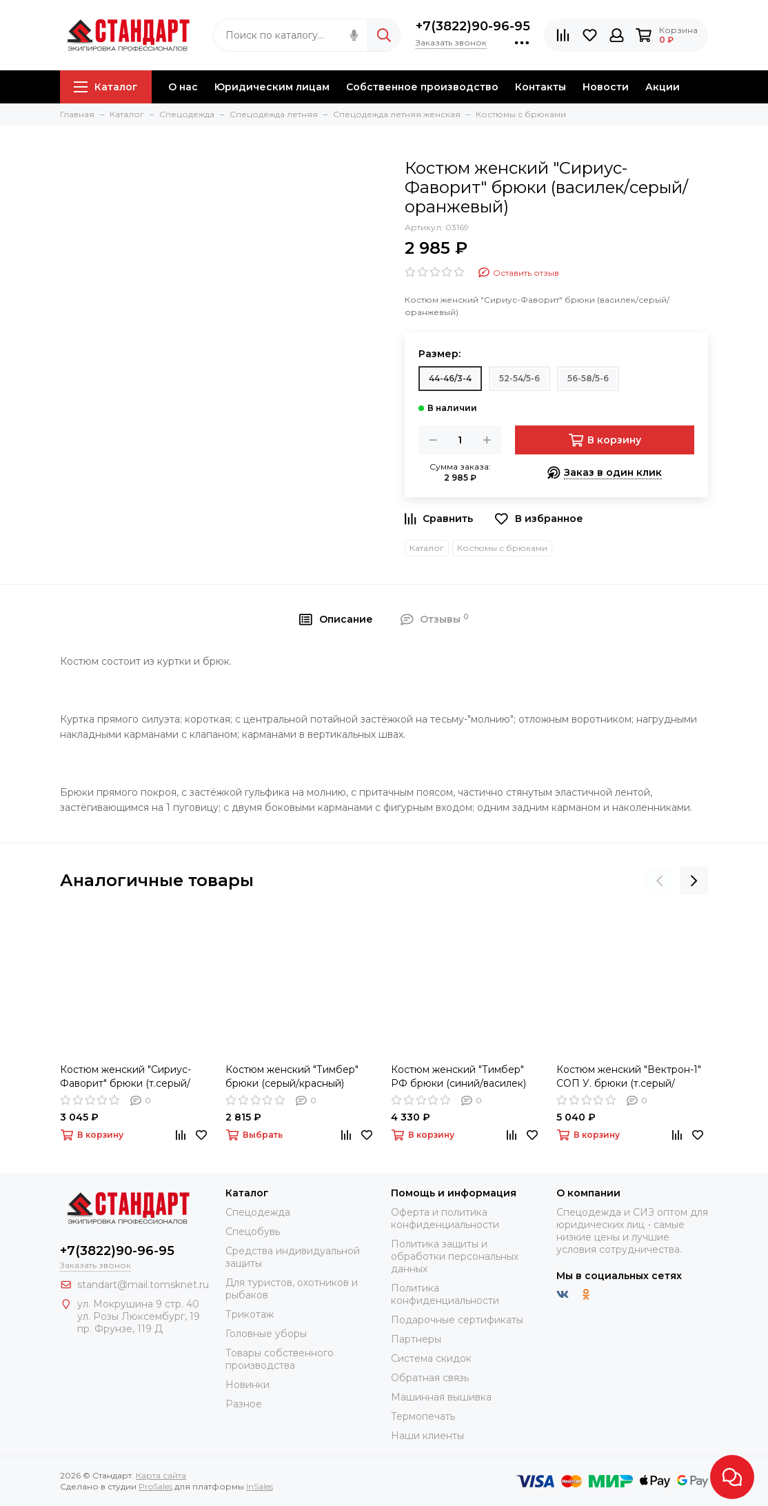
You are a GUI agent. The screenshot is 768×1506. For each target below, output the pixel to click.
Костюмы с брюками (502, 548)
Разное (243, 1404)
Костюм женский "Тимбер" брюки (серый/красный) (291, 1076)
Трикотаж (249, 1314)
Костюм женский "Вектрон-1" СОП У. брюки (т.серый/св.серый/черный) (628, 1076)
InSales (259, 1486)
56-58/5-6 (588, 378)
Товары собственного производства (279, 1359)
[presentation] (660, 880)
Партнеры (416, 1339)
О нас (183, 87)
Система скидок (431, 1358)
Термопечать (423, 1416)
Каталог (106, 87)
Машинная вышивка (441, 1397)
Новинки (247, 1384)
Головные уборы (266, 1333)
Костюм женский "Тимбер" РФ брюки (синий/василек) (458, 1076)
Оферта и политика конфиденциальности (445, 1218)
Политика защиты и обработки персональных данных (454, 1256)
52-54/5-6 (519, 378)
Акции (662, 87)
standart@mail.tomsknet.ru (143, 1284)
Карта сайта (161, 1475)
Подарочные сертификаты (457, 1320)
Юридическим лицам (272, 87)
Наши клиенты (427, 1435)
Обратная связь (430, 1378)
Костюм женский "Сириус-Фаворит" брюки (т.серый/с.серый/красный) (125, 1076)
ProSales (155, 1486)
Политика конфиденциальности (445, 1294)
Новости (606, 87)
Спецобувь (252, 1231)
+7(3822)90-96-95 (473, 26)
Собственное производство (422, 87)
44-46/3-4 (450, 378)
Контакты (540, 87)
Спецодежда (257, 1212)
